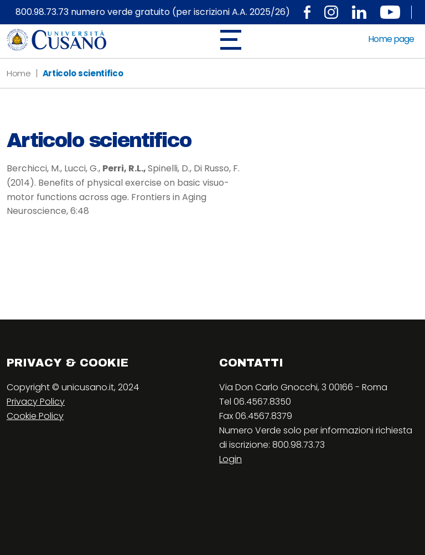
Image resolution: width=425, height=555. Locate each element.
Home (19, 73)
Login (230, 459)
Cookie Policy (35, 416)
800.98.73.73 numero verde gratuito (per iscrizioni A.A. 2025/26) (152, 12)
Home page (391, 39)
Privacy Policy (36, 401)
